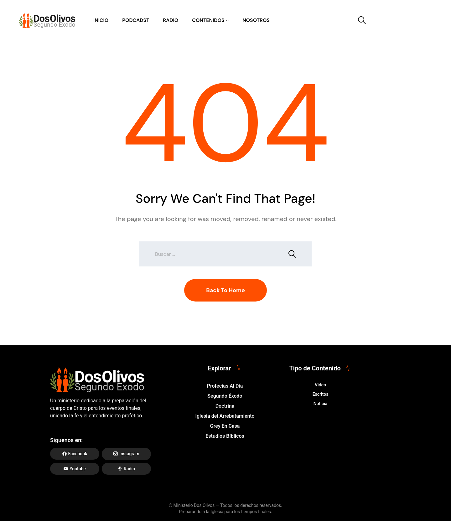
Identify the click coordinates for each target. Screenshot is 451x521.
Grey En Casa (225, 426)
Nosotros (256, 20)
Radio (170, 20)
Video (320, 384)
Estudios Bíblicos (224, 436)
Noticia (321, 403)
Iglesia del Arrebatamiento (224, 416)
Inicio (100, 20)
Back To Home (225, 290)
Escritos (321, 394)
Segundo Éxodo (224, 396)
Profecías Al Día (225, 386)
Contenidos (208, 20)
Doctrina (225, 406)
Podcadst (135, 20)
